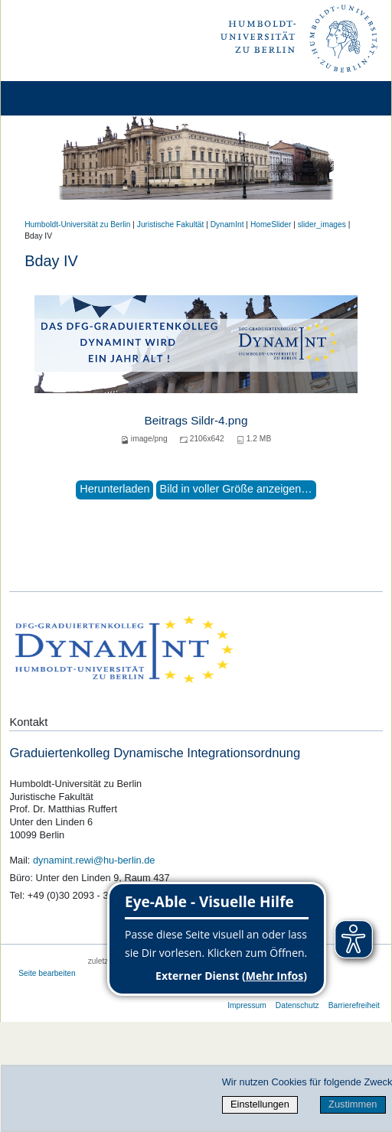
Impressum (246, 1005)
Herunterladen (114, 489)
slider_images (322, 224)
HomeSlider (270, 224)
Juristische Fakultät (170, 224)
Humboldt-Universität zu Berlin (77, 224)
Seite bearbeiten (47, 973)
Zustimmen (352, 1104)
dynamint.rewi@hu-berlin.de (94, 860)
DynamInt (227, 224)
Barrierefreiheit (354, 1005)
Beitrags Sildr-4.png (196, 420)
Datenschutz (297, 1005)
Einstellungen (259, 1104)
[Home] (55, 98)
